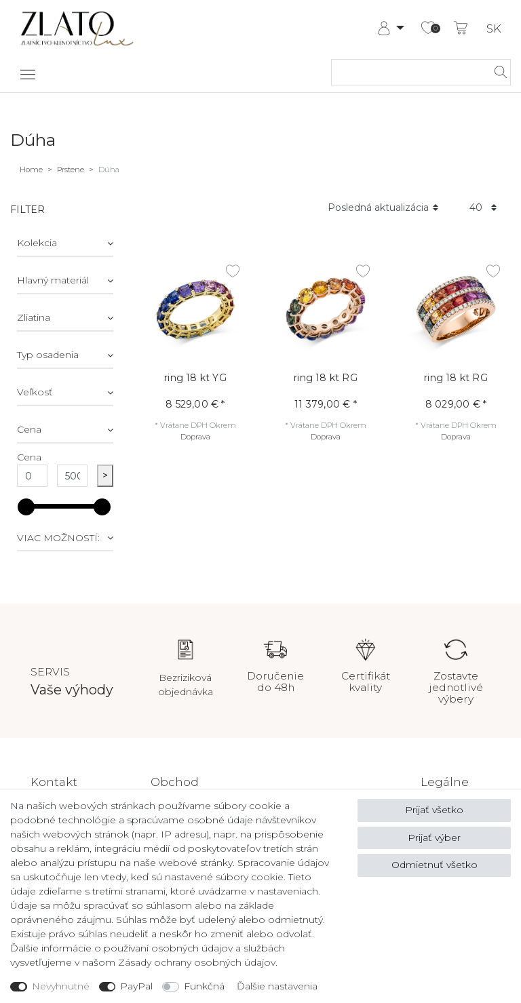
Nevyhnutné (61, 986)
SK (493, 29)
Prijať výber (434, 837)
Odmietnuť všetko (434, 865)
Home (31, 169)
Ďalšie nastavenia (277, 986)
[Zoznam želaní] (428, 28)
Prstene (70, 169)
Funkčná (204, 986)
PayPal (136, 986)
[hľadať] (496, 72)
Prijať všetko (434, 810)
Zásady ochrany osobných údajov (196, 962)
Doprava (195, 436)
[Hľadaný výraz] (407, 72)
